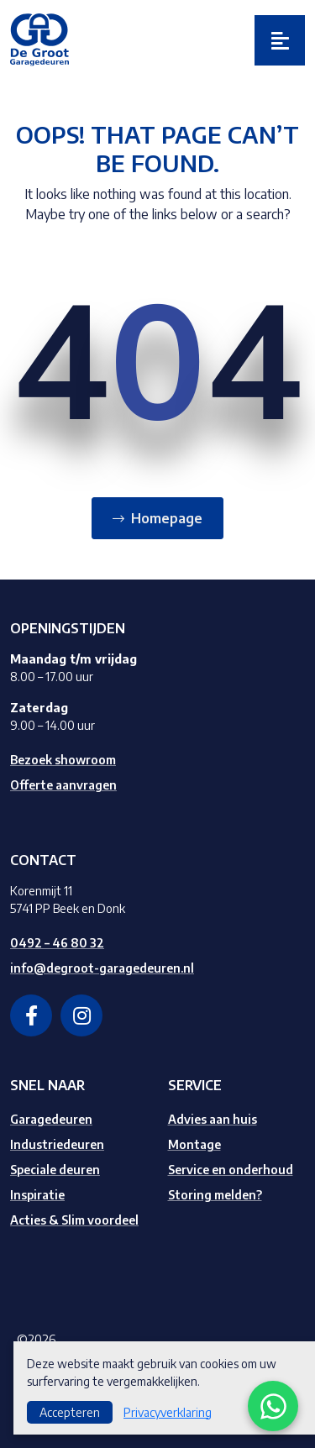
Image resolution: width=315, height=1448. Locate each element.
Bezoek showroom (63, 760)
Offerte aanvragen (63, 785)
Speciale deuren (55, 1169)
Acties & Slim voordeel (74, 1220)
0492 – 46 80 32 (57, 943)
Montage (194, 1144)
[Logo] (39, 38)
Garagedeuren (51, 1119)
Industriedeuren (57, 1144)
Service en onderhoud (230, 1169)
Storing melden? (215, 1195)
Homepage (166, 518)
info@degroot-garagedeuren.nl (102, 968)
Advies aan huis (212, 1119)
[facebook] (31, 1015)
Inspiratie (37, 1195)
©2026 (36, 1339)
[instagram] (81, 1015)
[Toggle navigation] (280, 40)
